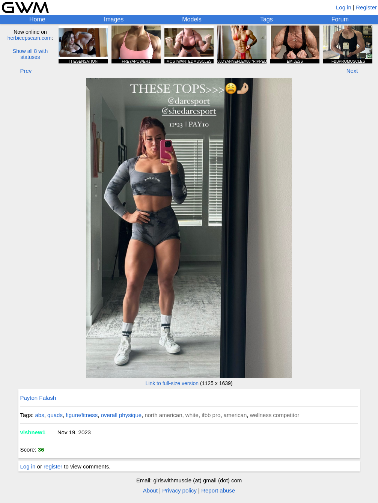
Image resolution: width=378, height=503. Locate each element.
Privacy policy (179, 490)
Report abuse (218, 490)
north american (163, 415)
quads (55, 415)
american (235, 415)
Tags (266, 19)
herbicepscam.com (30, 38)
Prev (26, 71)
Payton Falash (38, 398)
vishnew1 (33, 432)
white (192, 415)
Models (192, 19)
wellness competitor (275, 415)
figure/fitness (82, 415)
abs (39, 415)
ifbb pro (211, 415)
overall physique (121, 415)
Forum (340, 19)
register (53, 466)
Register (366, 7)
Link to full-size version (172, 383)
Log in (343, 7)
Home (37, 19)
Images (113, 19)
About (150, 490)
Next (352, 71)
